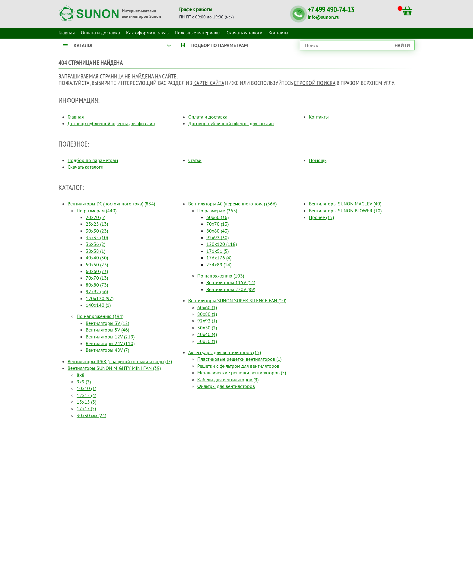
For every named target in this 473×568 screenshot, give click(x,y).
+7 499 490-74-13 (331, 10)
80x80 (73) (97, 285)
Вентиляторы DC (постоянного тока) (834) (111, 204)
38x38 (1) (95, 251)
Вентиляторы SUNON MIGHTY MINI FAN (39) (114, 368)
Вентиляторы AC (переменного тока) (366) (232, 204)
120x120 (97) (99, 298)
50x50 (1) (207, 341)
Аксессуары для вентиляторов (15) (224, 352)
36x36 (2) (95, 244)
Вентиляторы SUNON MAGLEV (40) (345, 204)
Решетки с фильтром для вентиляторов (238, 366)
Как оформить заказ (147, 33)
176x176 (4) (218, 258)
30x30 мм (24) (91, 415)
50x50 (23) (97, 265)
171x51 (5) (217, 251)
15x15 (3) (86, 402)
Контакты (278, 33)
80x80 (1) (207, 314)
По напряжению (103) (220, 276)
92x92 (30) (217, 237)
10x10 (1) (86, 388)
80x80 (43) (217, 231)
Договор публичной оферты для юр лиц (231, 123)
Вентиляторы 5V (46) (107, 330)
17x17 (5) (86, 408)
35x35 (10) (97, 237)
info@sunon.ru (324, 17)
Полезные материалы (198, 33)
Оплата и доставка (100, 33)
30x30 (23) (97, 231)
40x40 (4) (207, 334)
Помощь (317, 160)
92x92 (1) (207, 321)
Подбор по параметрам (93, 160)
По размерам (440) (96, 211)
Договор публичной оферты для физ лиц (111, 123)
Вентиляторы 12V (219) (110, 337)
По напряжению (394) (100, 316)
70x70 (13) (97, 278)
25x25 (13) (97, 224)
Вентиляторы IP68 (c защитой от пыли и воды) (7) (120, 361)
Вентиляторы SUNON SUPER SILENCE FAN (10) (237, 300)
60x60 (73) (97, 271)
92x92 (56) (97, 291)
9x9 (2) (84, 382)
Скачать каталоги (244, 33)
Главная (76, 117)
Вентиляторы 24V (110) (110, 343)
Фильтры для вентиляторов (226, 386)
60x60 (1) (207, 307)
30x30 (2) (207, 328)
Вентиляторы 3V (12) (107, 323)
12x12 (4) (86, 395)
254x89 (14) (218, 265)
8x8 (80, 375)
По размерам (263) (217, 211)
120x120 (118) (221, 244)
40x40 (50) (97, 258)
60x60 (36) (217, 217)
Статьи (195, 160)
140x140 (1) (98, 305)
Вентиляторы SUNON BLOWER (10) (345, 211)
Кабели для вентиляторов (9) (228, 379)
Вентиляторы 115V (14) (230, 282)
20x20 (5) (95, 217)
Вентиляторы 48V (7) (107, 350)
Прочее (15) (321, 217)
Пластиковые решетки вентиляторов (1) (239, 359)
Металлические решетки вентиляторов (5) (241, 373)
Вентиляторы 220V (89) (230, 289)
